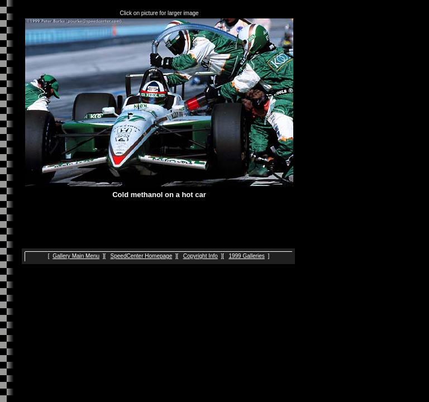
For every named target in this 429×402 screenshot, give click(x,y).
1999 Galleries (246, 256)
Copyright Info (200, 256)
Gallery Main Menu (76, 256)
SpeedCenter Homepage (142, 256)
